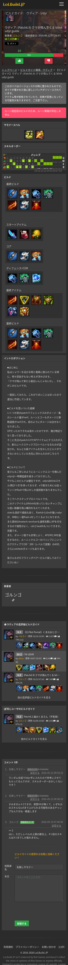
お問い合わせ (49, 947)
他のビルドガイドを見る (34, 739)
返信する (35, 772)
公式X (61, 947)
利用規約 (8, 947)
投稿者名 (8, 867)
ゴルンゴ (17, 35)
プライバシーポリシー (27, 947)
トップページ (9, 70)
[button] (19, 61)
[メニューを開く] (62, 4)
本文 (7, 876)
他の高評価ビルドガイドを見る (34, 697)
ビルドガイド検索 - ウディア (36, 70)
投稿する (21, 923)
